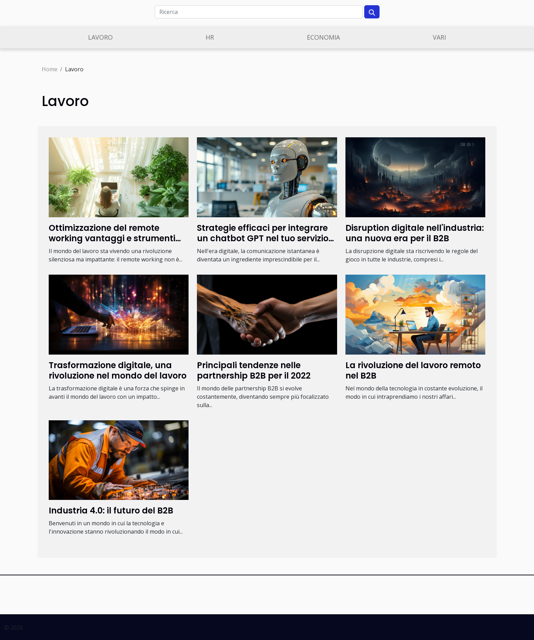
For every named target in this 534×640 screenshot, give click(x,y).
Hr (210, 37)
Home (49, 69)
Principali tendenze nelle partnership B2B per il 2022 (254, 370)
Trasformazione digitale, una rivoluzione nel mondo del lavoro (117, 370)
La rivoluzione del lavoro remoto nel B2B (413, 370)
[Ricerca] (258, 11)
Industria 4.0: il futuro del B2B (111, 510)
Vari (439, 37)
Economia (323, 37)
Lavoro (100, 37)
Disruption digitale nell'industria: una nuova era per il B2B (414, 233)
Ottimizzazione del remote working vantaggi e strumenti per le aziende (112, 238)
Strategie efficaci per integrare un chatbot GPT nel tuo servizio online (262, 238)
